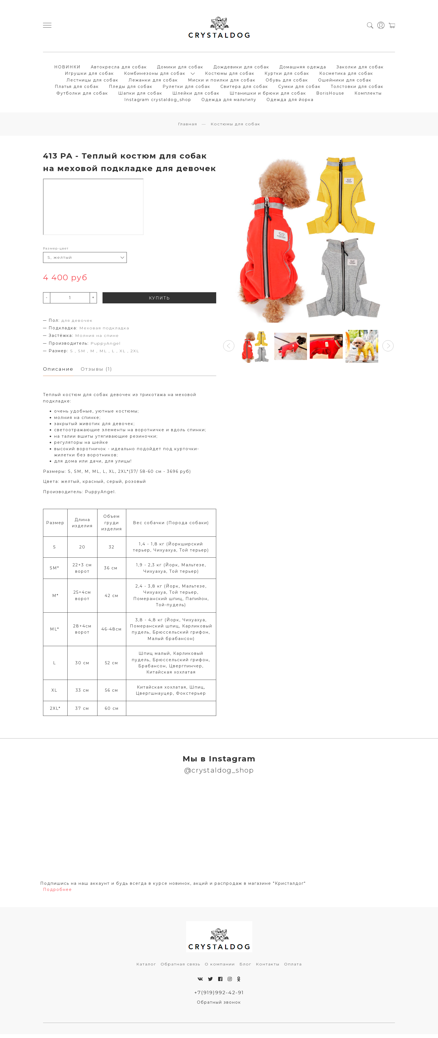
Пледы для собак (131, 88)
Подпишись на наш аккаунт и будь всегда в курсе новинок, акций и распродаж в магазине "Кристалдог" (173, 886)
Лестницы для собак (92, 81)
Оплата (293, 967)
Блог (245, 967)
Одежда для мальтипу (228, 101)
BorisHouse (330, 94)
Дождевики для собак (241, 68)
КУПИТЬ (159, 301)
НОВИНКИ (67, 68)
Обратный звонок (219, 1006)
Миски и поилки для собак (222, 81)
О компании (220, 967)
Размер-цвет (56, 251)
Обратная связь (180, 967)
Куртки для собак (287, 75)
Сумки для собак (299, 88)
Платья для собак (77, 88)
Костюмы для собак (229, 75)
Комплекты (368, 94)
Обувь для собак (287, 81)
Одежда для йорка (290, 101)
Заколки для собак (360, 68)
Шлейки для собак (196, 94)
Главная (187, 127)
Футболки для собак (82, 94)
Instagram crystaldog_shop (157, 101)
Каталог (146, 967)
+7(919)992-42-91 (219, 996)
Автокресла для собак (119, 68)
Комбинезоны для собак (154, 75)
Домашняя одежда (302, 68)
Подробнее (57, 893)
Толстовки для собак (357, 88)
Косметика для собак (346, 75)
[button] (228, 348)
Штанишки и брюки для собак (268, 94)
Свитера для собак (244, 88)
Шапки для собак (140, 94)
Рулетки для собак (186, 88)
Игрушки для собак (89, 75)
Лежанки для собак (153, 81)
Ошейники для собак (345, 81)
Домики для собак (180, 68)
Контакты (268, 967)
